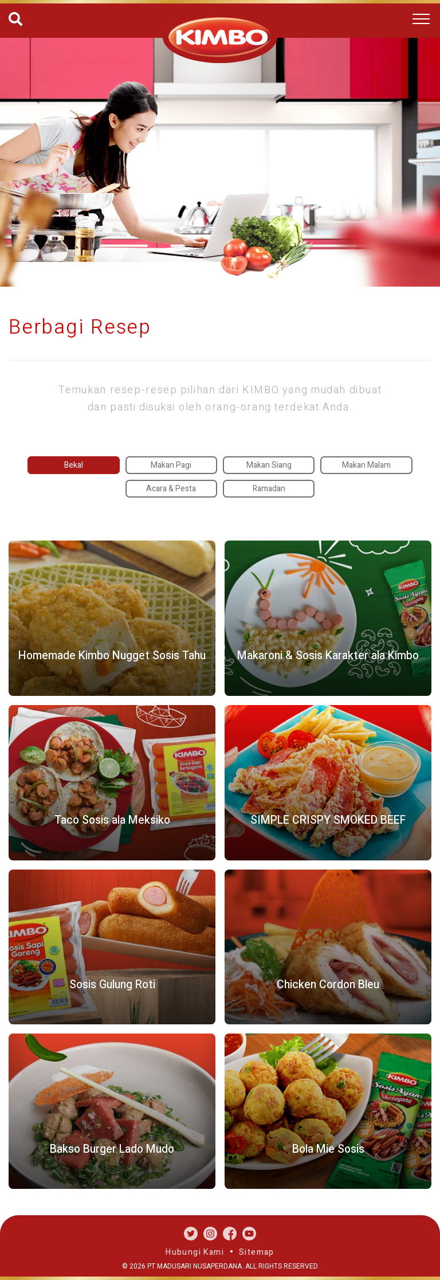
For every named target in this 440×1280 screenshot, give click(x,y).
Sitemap (256, 1252)
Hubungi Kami (195, 1252)
